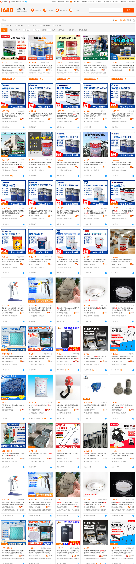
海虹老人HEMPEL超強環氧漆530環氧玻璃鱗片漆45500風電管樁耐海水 (68, 163)
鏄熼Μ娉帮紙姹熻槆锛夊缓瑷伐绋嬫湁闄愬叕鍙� (35, 555)
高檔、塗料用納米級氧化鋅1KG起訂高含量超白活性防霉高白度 (122, 309)
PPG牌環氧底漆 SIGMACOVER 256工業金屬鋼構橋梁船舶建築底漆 (95, 212)
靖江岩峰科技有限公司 (35, 313)
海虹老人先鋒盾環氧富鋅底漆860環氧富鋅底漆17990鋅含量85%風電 (40, 212)
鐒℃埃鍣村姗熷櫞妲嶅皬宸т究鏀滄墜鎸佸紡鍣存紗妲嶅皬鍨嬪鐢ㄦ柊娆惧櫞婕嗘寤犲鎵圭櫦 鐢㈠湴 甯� (40, 503)
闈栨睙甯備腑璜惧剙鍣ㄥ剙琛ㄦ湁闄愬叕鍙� (63, 507)
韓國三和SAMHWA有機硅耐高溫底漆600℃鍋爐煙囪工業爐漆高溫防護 (95, 260)
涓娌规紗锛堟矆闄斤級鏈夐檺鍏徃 (118, 70)
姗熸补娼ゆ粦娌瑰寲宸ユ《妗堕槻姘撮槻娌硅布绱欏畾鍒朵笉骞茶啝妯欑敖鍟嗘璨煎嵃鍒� (95, 552)
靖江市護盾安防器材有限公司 (63, 361)
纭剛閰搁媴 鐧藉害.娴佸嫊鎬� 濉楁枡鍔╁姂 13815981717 (95, 503)
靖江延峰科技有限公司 (8, 313)
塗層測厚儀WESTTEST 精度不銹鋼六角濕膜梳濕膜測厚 (68, 309)
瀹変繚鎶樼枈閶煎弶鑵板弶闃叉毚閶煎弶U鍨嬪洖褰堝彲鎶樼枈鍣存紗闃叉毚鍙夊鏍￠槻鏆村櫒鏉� (122, 552)
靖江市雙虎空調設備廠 (35, 458)
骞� (22, 70)
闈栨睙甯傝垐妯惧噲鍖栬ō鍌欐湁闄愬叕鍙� (8, 555)
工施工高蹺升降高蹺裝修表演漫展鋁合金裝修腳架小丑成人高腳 (95, 455)
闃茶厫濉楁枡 (33, 73)
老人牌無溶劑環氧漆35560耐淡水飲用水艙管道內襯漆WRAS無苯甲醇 (40, 115)
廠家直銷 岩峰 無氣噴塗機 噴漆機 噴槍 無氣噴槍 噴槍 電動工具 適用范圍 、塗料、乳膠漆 (13, 309)
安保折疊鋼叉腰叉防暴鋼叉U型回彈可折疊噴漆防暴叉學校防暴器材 (122, 357)
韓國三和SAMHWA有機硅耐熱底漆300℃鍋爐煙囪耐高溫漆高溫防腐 (123, 260)
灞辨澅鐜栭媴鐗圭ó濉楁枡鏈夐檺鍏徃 (35, 70)
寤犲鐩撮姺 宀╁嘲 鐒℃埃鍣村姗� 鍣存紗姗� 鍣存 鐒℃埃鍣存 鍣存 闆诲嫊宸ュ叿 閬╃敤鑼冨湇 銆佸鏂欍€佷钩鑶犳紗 (13, 503)
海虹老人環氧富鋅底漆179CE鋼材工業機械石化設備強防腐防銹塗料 (122, 163)
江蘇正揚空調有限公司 (90, 410)
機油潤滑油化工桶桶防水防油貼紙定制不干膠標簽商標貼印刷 (95, 357)
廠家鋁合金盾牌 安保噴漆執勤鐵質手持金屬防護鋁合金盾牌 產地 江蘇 (68, 357)
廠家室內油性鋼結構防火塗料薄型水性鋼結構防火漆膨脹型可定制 (95, 163)
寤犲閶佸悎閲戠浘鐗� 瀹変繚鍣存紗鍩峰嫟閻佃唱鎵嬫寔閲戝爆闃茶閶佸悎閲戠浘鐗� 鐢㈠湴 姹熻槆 (68, 552)
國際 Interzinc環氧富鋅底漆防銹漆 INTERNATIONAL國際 (122, 212)
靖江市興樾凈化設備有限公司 (8, 361)
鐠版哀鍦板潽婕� (89, 73)
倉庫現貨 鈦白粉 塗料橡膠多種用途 (40, 406)
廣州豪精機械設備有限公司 (8, 458)
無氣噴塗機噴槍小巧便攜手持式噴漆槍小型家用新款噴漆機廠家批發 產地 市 (40, 309)
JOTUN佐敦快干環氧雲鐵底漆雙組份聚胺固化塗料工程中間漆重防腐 (13, 260)
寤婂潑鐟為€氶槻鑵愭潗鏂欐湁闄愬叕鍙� (8, 70)
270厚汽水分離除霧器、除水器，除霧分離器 (40, 455)
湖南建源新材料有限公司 (8, 167)
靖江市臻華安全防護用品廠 (118, 361)
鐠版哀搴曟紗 (6, 73)
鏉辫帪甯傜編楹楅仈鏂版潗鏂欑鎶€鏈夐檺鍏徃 (90, 70)
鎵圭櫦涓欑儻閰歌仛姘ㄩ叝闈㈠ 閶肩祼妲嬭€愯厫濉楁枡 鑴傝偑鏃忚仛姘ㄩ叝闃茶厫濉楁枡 (40, 66)
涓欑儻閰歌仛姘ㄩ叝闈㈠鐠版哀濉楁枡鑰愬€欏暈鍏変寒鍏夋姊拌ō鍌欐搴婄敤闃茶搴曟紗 (68, 66)
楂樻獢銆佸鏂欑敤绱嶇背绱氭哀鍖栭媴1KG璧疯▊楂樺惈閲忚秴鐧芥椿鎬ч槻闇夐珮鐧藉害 (123, 503)
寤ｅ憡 (23, 67)
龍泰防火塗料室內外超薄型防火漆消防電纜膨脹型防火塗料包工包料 (40, 357)
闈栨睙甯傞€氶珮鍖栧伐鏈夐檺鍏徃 (118, 507)
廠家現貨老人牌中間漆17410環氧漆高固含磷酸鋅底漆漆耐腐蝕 (13, 115)
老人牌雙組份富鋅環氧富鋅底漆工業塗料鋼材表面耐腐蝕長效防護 (13, 212)
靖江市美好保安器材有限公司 (118, 458)
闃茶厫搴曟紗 (14, 73)
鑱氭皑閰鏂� (42, 73)
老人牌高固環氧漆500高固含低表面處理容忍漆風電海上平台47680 (95, 115)
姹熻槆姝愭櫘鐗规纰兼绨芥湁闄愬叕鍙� (90, 555)
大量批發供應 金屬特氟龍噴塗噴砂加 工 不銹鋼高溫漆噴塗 (13, 406)
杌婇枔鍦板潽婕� (100, 73)
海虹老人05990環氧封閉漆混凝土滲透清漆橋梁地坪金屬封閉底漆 (68, 212)
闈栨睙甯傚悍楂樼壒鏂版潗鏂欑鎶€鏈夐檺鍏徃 (90, 507)
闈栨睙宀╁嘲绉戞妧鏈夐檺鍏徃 (35, 507)
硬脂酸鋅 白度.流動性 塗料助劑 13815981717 (95, 309)
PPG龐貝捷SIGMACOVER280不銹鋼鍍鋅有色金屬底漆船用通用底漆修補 (67, 260)
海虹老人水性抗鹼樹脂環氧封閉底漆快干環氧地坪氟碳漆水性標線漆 (122, 115)
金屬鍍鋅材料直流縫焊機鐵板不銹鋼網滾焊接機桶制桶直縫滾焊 (13, 455)
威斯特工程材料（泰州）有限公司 (8, 118)
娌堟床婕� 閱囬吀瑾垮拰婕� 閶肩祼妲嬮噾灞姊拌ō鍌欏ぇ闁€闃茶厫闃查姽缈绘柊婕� (123, 66)
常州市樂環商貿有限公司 (35, 410)
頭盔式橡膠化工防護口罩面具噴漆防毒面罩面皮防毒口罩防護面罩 (67, 406)
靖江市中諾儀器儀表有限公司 (63, 313)
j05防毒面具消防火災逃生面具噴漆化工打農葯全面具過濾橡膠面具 (123, 455)
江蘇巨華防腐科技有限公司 (8, 410)
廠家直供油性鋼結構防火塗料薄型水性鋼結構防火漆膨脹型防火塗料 (40, 163)
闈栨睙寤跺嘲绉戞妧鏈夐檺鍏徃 (8, 507)
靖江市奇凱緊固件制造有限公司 (118, 410)
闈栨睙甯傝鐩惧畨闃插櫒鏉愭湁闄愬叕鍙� (63, 555)
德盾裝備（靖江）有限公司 (63, 458)
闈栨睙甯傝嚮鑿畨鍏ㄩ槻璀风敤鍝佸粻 (118, 555)
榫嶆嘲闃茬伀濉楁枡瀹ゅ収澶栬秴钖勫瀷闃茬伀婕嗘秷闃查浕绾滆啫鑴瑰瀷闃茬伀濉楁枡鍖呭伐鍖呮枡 (40, 552)
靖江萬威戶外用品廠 (90, 458)
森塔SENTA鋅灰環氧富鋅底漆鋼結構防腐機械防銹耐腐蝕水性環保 (40, 260)
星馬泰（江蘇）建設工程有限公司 (35, 167)
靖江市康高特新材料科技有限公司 (90, 313)
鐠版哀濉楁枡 (69, 73)
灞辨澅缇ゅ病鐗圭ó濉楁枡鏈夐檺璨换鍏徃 (63, 70)
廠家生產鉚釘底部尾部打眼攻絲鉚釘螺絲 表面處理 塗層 (122, 406)
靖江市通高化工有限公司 (118, 313)
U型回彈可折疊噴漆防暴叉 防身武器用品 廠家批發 (67, 455)
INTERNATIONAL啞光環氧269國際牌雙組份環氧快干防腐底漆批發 (68, 115)
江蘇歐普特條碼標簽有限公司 (90, 361)
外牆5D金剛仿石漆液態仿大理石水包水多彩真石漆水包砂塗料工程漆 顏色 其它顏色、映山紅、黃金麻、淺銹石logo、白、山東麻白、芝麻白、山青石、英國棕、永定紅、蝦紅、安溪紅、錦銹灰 (13, 164)
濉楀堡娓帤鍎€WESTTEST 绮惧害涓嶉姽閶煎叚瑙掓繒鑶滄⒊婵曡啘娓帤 (68, 503)
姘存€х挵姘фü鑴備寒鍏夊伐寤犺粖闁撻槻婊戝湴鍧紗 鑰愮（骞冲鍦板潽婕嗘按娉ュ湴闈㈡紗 (95, 66)
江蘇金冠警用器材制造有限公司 (63, 410)
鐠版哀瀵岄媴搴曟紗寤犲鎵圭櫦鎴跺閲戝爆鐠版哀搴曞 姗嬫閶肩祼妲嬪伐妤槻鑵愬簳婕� (13, 66)
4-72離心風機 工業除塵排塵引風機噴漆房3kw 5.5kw (95, 406)
